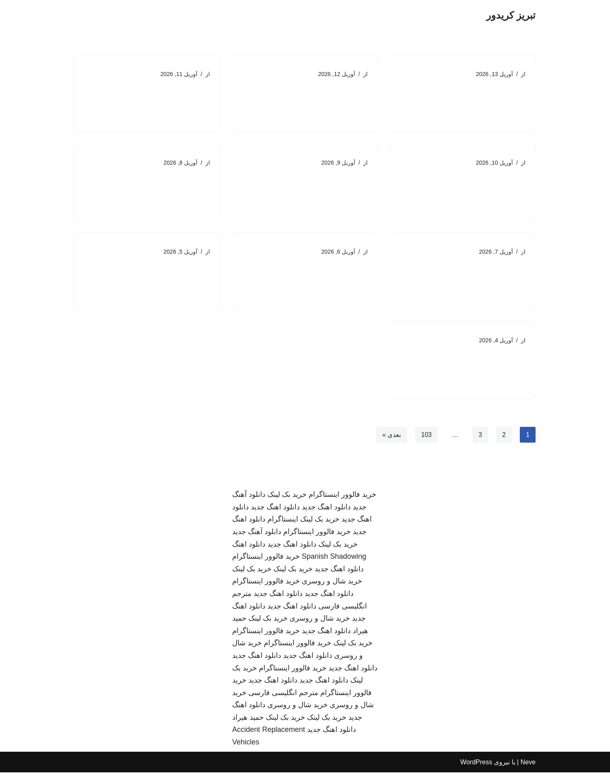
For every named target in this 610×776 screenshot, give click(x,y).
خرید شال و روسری (332, 585)
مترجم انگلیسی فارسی (283, 696)
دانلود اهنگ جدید (326, 511)
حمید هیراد (248, 721)
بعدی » (390, 438)
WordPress (476, 765)
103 (426, 438)
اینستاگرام (282, 523)
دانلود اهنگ (248, 548)
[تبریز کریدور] (511, 15)
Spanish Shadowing (334, 560)
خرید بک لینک (287, 498)
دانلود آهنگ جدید (256, 535)
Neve (528, 765)
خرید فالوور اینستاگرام (342, 498)
